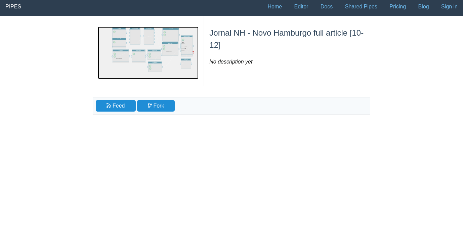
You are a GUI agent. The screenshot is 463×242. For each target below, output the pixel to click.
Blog (423, 6)
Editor (301, 6)
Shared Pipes (361, 6)
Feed (116, 106)
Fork (156, 106)
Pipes (13, 6)
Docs (327, 6)
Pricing (397, 6)
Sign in (449, 6)
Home (274, 6)
